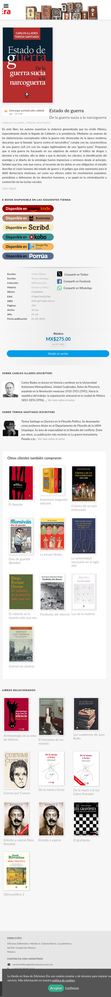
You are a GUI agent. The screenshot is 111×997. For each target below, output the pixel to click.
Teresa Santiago (38, 122)
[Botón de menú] (8, 6)
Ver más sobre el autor (61, 400)
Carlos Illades (13, 122)
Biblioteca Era (39, 283)
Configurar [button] (72, 988)
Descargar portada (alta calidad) (24, 112)
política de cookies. (63, 980)
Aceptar (56, 988)
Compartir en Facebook (74, 281)
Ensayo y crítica (40, 287)
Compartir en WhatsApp (74, 288)
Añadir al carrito (58, 353)
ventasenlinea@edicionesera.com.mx (32, 964)
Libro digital (9, 188)
